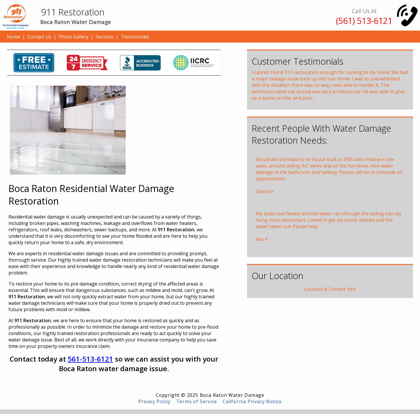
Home (13, 37)
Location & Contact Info (330, 289)
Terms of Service (196, 401)
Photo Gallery (73, 37)
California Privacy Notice (252, 401)
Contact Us (39, 37)
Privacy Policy (154, 401)
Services (104, 37)
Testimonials (135, 37)
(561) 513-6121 (364, 20)
